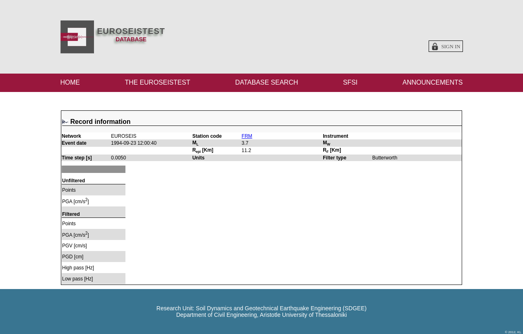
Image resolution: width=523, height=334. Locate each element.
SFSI (350, 82)
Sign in (450, 46)
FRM (246, 136)
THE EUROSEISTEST (157, 82)
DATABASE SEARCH (266, 82)
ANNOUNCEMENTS (432, 82)
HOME (70, 82)
